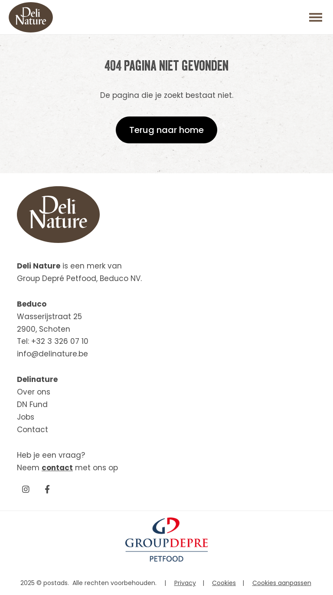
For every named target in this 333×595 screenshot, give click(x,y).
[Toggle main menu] (315, 17)
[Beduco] (31, 17)
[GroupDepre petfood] (166, 559)
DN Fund (32, 404)
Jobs (25, 417)
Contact (32, 429)
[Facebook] (47, 489)
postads (55, 583)
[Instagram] (25, 489)
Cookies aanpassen (281, 583)
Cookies (224, 583)
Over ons (33, 392)
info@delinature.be (52, 354)
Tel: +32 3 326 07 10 (52, 341)
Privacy (185, 583)
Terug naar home (166, 130)
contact (57, 467)
